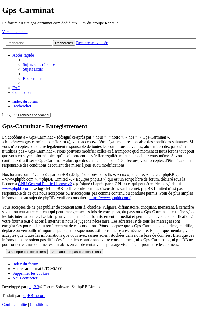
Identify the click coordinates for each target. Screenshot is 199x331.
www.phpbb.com (16, 188)
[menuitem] (39, 64)
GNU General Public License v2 (45, 184)
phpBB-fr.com (33, 295)
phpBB (33, 287)
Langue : (9, 115)
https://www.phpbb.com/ (109, 198)
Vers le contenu (15, 32)
